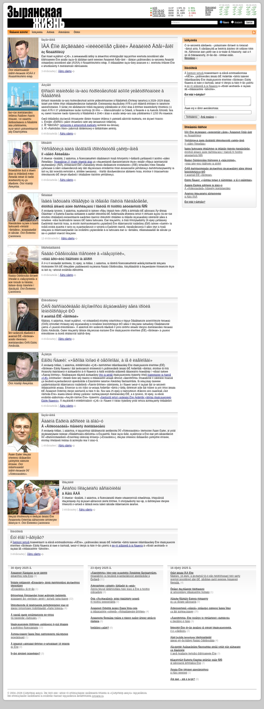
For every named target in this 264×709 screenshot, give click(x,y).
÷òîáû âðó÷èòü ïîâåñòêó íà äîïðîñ (210, 162)
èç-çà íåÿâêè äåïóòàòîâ (189, 600)
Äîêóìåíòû (64, 32)
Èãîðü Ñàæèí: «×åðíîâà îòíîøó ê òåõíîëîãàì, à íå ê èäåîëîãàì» (96, 360)
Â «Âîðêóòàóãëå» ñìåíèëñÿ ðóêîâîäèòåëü (207, 187)
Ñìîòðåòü (190, 58)
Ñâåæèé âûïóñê (19, 32)
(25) (196, 611)
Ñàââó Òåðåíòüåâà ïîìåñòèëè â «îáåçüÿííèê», (83, 253)
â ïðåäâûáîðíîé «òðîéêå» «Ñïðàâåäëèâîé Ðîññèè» (118, 610)
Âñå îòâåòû (207, 117)
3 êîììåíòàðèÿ (48, 71)
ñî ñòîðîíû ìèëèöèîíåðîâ (115, 600)
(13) (41, 627)
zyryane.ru (97, 696)
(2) (188, 631)
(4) (147, 611)
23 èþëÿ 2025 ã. (101, 567)
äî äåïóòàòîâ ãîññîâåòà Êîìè (196, 662)
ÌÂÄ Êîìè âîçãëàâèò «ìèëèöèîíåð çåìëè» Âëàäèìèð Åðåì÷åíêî (107, 46)
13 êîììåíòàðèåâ (50, 238)
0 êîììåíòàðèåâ (49, 133)
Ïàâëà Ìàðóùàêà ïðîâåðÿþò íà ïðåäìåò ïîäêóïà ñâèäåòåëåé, (94, 201)
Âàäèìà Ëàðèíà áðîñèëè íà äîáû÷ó (72, 421)
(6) (65, 608)
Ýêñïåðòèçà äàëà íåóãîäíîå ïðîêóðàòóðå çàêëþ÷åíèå (89, 149)
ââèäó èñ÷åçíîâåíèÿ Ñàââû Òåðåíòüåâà (192, 639)
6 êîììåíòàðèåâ (49, 275)
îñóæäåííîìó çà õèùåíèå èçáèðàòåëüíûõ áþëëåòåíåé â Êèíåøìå (124, 576)
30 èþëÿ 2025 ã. (21, 567)
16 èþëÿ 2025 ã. (180, 567)
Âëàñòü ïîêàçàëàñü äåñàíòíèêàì (91, 488)
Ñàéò (226, 22)
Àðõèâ (50, 32)
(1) (36, 589)
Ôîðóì (77, 32)
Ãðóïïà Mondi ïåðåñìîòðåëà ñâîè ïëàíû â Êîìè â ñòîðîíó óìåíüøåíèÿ (120, 589)
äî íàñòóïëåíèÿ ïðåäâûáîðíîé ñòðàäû (190, 591)
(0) (35, 576)
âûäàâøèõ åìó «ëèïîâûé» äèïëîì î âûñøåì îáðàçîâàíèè (39, 597)
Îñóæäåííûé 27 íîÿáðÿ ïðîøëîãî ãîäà (73, 161)
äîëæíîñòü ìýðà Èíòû (29, 575)
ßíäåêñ (238, 22)
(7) (39, 618)
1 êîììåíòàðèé (48, 445)
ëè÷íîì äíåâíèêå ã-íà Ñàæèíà (127, 545)
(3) (42, 653)
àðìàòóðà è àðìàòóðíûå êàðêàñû (79, 125)
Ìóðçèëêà (37, 32)
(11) (102, 579)
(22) (71, 598)
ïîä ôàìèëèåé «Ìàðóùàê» (32, 617)
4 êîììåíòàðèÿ (48, 339)
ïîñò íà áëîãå (106, 375)
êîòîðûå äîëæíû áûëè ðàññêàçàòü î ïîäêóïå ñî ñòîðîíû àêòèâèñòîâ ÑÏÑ (217, 152)
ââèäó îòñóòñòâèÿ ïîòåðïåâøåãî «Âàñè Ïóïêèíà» (39, 607)
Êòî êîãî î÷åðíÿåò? (27, 537)
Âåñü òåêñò (65, 71)
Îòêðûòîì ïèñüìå (21, 542)
